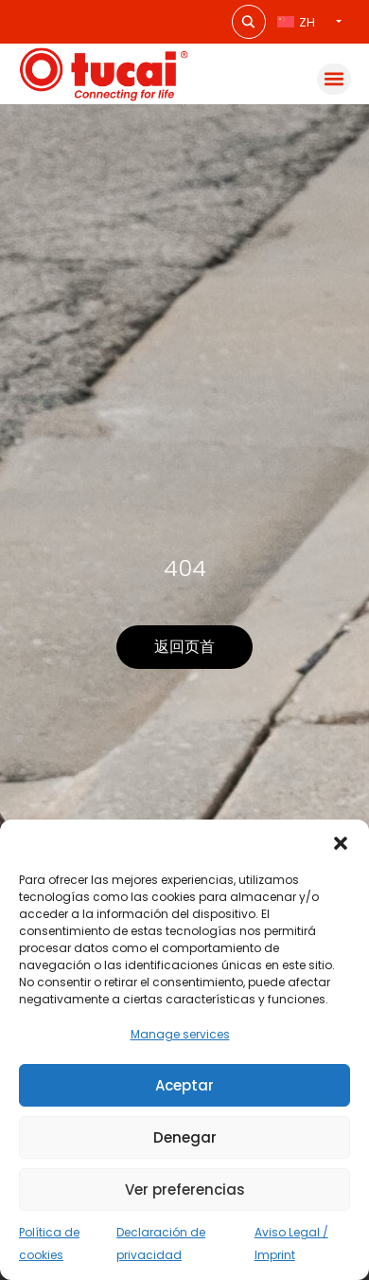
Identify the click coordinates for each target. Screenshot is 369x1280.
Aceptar (184, 1085)
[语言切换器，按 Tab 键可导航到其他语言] (309, 22)
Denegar (185, 1137)
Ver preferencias (185, 1189)
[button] (340, 843)
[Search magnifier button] (249, 22)
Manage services (180, 1034)
